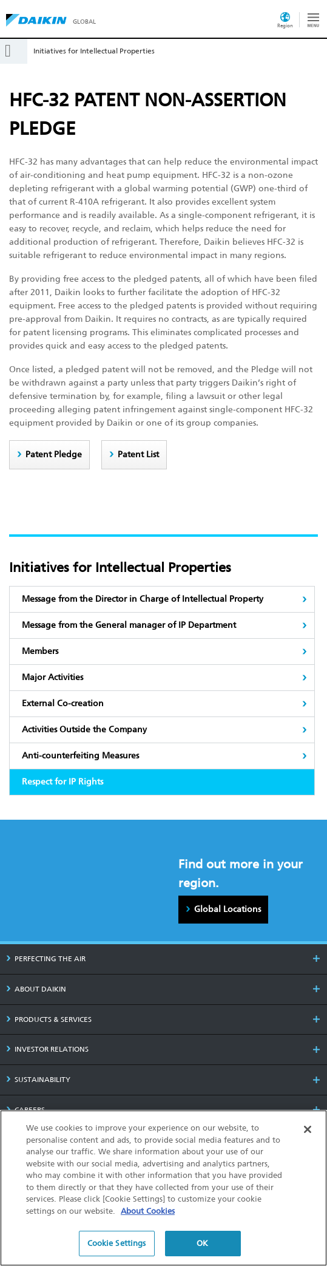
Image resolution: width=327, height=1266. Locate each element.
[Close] (307, 1130)
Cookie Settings (116, 1243)
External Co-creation (63, 703)
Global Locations (227, 909)
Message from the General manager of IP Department (129, 625)
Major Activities (52, 677)
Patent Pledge (53, 454)
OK (202, 1243)
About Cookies (148, 1211)
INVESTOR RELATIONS (47, 1049)
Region (285, 25)
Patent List (138, 454)
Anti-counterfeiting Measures (80, 755)
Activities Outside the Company (84, 729)
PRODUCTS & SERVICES (49, 1019)
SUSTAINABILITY (38, 1079)
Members (40, 651)
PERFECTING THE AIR (46, 959)
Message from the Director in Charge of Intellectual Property (142, 599)
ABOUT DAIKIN (36, 989)
